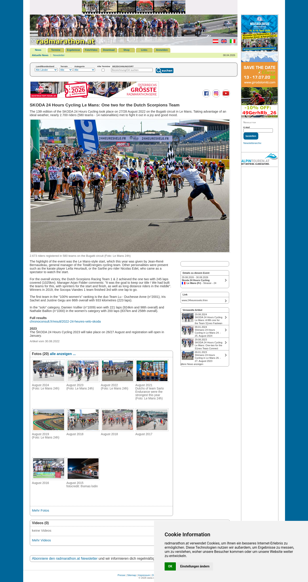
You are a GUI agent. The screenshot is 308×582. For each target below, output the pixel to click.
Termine (56, 50)
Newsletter (59, 55)
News (38, 50)
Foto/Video (91, 50)
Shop (127, 50)
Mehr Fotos (40, 510)
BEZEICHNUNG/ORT (123, 66)
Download (109, 50)
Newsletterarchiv (252, 143)
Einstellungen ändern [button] (195, 566)
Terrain (64, 66)
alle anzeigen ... (63, 354)
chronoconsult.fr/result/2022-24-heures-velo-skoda (65, 321)
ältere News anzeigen (192, 364)
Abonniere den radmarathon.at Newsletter (65, 558)
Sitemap (131, 575)
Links (144, 50)
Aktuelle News (40, 55)
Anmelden (162, 50)
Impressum (144, 575)
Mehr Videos (41, 540)
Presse (121, 575)
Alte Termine (103, 66)
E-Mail (246, 127)
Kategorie (80, 66)
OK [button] (170, 566)
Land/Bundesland (45, 66)
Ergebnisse (73, 50)
